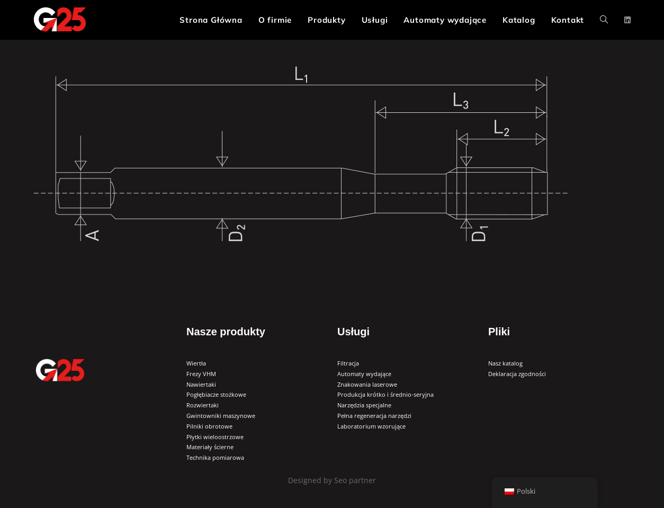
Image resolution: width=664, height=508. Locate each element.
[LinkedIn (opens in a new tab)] (627, 20)
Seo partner (354, 480)
